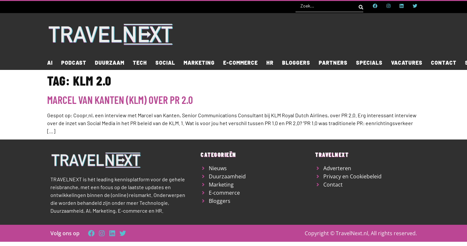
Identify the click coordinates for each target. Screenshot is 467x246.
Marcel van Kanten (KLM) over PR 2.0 (120, 99)
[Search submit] (361, 6)
